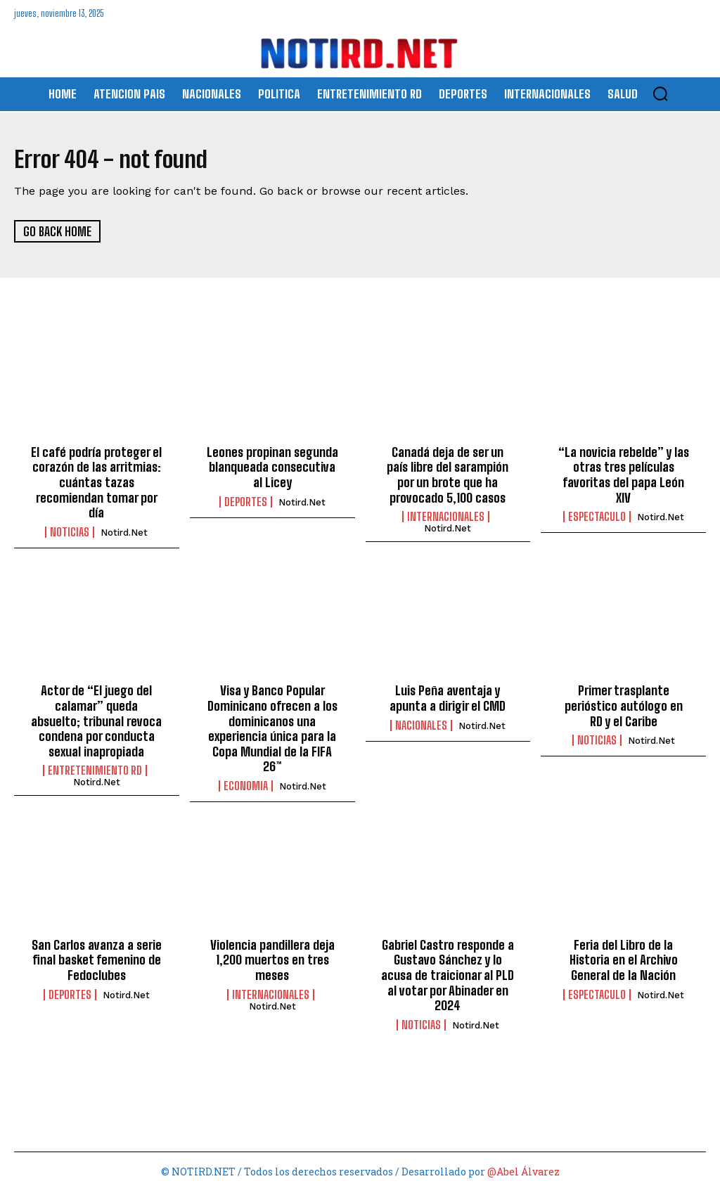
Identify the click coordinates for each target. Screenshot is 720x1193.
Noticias (69, 533)
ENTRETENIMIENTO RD (95, 772)
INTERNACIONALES (445, 518)
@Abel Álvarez (523, 1172)
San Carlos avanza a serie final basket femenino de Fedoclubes (97, 961)
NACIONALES (421, 726)
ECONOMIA (246, 787)
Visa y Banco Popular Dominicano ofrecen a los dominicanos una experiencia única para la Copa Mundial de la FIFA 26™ (272, 729)
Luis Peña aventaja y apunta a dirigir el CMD (448, 699)
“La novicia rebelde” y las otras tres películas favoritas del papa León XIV (623, 475)
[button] (660, 93)
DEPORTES (245, 502)
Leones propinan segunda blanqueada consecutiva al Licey (272, 468)
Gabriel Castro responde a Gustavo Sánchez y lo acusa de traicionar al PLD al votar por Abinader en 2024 (447, 976)
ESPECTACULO (597, 518)
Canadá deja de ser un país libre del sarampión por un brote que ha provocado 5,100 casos (447, 475)
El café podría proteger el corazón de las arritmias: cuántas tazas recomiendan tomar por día (96, 483)
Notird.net (124, 533)
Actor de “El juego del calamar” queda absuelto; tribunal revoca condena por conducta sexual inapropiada (96, 722)
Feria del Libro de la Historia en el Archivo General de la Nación (624, 961)
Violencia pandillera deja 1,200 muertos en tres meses (272, 961)
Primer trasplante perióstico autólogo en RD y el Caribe (624, 707)
